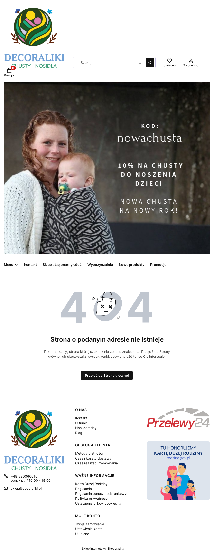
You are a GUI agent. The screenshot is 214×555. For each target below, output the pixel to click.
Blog (78, 433)
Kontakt (81, 418)
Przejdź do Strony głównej (107, 375)
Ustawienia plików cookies (96, 503)
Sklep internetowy (101, 548)
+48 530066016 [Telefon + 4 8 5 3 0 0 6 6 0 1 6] (24, 476)
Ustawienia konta (88, 529)
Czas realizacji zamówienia (96, 463)
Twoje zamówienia (89, 524)
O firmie (81, 423)
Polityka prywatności (91, 498)
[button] (150, 62)
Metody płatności (89, 453)
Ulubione (82, 534)
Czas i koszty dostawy (93, 458)
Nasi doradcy (86, 428)
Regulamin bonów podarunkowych (102, 493)
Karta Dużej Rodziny (91, 484)
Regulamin (83, 489)
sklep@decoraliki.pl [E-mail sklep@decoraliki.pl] (26, 488)
